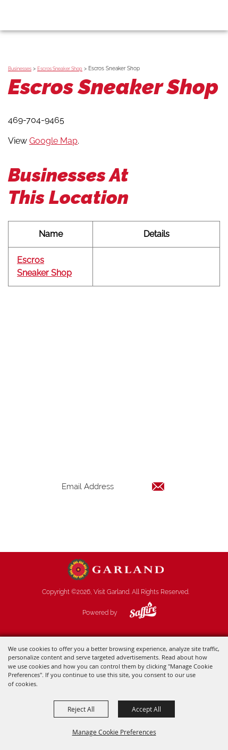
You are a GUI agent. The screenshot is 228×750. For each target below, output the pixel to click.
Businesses (19, 68)
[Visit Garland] (38, 15)
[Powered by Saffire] (135, 612)
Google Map (53, 141)
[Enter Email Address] (113, 486)
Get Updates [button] (113, 520)
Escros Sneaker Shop (59, 68)
